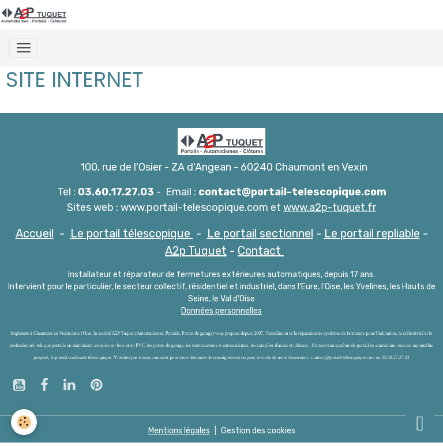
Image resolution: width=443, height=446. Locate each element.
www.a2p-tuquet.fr (329, 207)
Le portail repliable (372, 233)
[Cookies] (24, 422)
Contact (261, 251)
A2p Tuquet (196, 251)
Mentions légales (179, 431)
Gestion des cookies (258, 431)
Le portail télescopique (131, 233)
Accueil (35, 233)
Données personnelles (221, 311)
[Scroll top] (420, 423)
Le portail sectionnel (260, 233)
